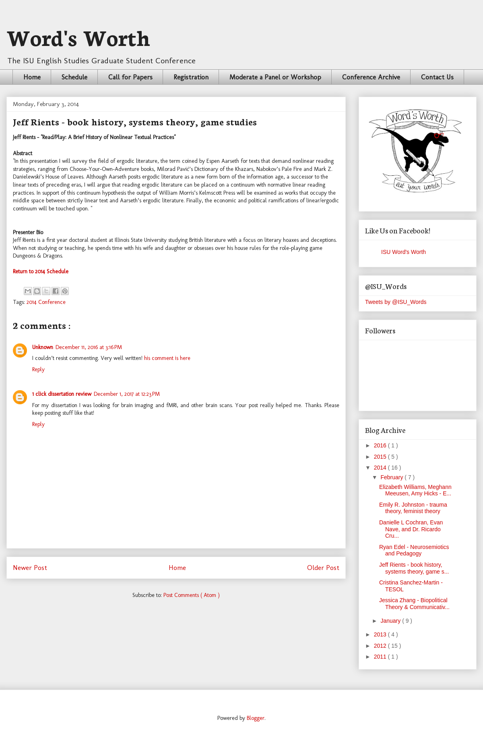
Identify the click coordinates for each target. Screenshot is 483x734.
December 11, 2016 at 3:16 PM (89, 347)
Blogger (255, 718)
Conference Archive (371, 77)
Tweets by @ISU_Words (395, 302)
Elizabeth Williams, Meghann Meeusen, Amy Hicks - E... (415, 490)
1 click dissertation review (61, 394)
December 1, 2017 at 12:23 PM (127, 394)
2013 (381, 634)
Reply (38, 369)
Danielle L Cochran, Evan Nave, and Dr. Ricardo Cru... (411, 529)
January (391, 621)
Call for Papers (130, 77)
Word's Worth (78, 36)
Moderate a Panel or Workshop (275, 77)
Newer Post (30, 567)
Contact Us (437, 77)
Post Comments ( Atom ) (191, 595)
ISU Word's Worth (403, 252)
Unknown (42, 347)
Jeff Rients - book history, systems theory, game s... (414, 568)
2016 (381, 445)
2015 (381, 456)
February (392, 477)
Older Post (323, 567)
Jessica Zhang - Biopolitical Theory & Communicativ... (414, 603)
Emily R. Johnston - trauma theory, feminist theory (413, 508)
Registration (190, 77)
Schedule (74, 77)
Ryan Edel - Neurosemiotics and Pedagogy (414, 550)
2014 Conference (46, 302)
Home (32, 77)
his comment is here (167, 358)
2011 (381, 656)
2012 (381, 646)
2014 (381, 467)
